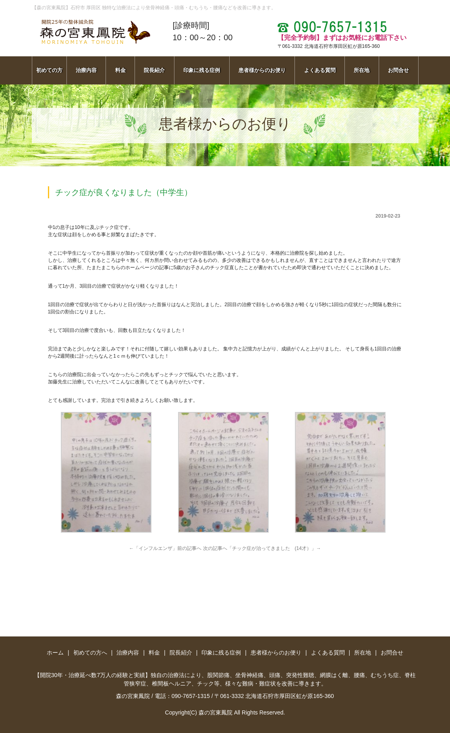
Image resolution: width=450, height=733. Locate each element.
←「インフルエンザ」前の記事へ (165, 548)
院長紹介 (154, 70)
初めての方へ (90, 652)
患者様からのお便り (262, 70)
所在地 (361, 70)
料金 (120, 70)
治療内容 (86, 70)
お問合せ (398, 70)
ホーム (55, 652)
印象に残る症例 (201, 70)
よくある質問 (320, 70)
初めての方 (49, 70)
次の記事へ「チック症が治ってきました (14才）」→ (262, 548)
